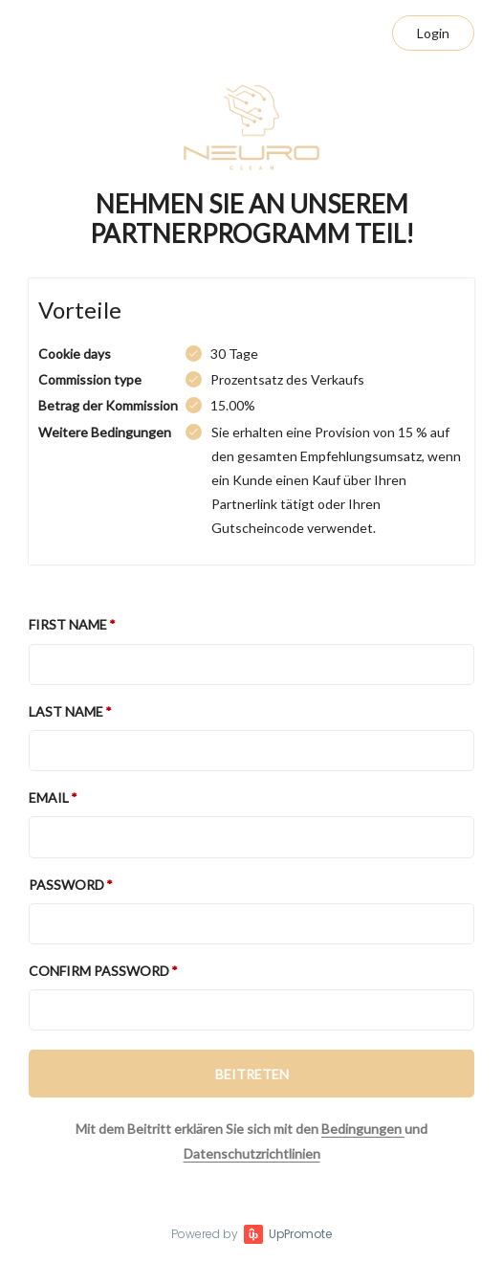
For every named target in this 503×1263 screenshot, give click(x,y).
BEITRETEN (252, 1074)
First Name (68, 624)
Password (66, 884)
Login (433, 33)
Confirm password (99, 971)
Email (49, 797)
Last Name (66, 711)
